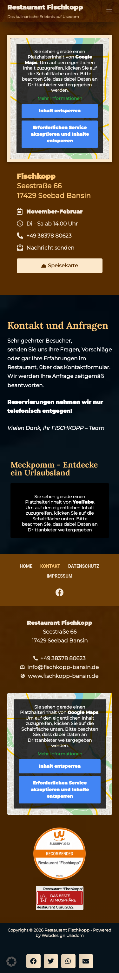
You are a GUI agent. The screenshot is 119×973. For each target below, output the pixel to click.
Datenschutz (83, 566)
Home (26, 566)
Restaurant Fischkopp (45, 7)
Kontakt (50, 566)
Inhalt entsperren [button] (60, 111)
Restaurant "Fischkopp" (63, 889)
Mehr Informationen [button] (59, 98)
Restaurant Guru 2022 (54, 907)
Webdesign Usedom (63, 935)
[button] (33, 961)
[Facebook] (59, 592)
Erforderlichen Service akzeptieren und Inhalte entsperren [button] (59, 134)
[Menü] (109, 11)
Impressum (59, 576)
